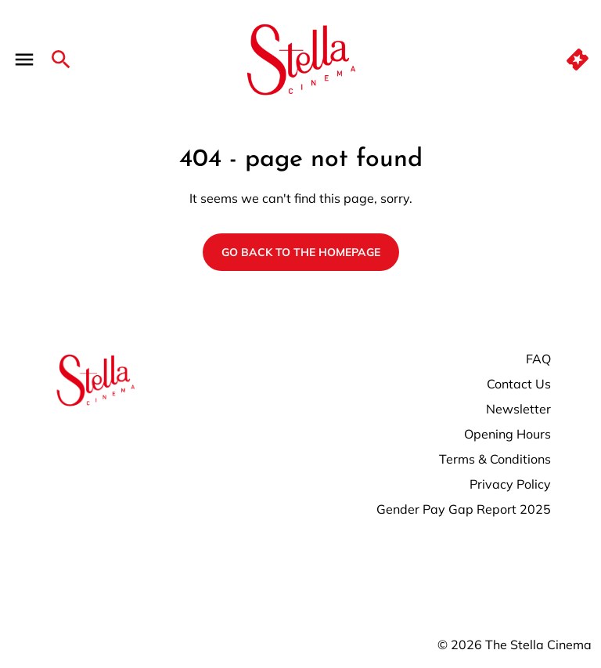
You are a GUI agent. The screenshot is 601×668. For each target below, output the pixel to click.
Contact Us (519, 384)
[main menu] (24, 59)
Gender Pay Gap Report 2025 (463, 509)
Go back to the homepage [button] (300, 252)
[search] (61, 59)
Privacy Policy (510, 484)
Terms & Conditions (495, 459)
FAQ (538, 358)
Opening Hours (507, 434)
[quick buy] (577, 59)
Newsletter (518, 409)
